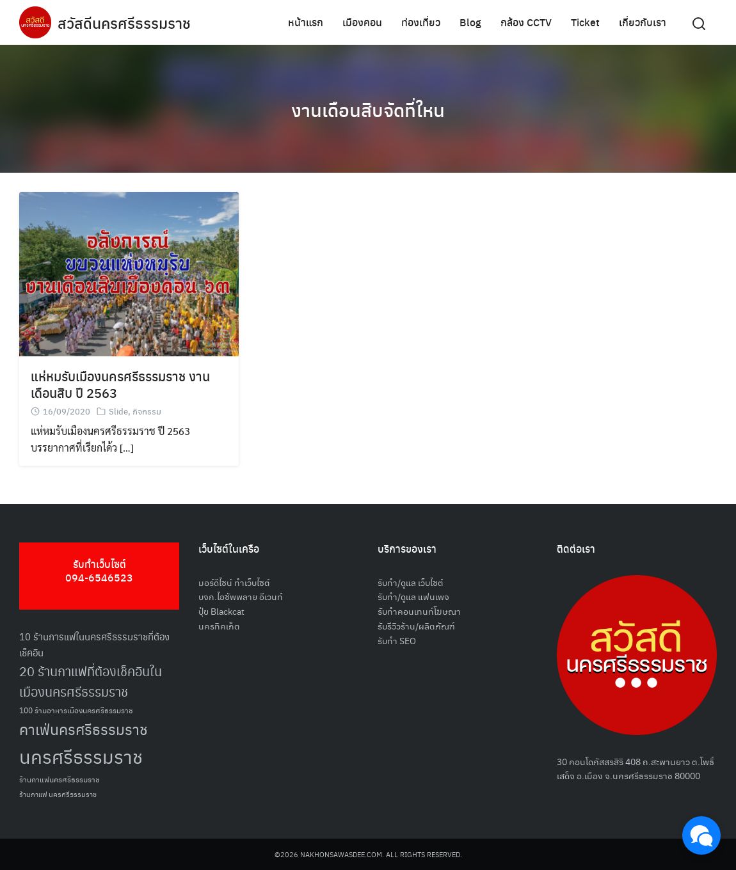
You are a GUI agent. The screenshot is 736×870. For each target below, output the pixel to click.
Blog (470, 22)
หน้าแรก (305, 22)
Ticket (585, 22)
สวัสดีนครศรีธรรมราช (126, 22)
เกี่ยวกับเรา (642, 22)
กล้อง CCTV (526, 22)
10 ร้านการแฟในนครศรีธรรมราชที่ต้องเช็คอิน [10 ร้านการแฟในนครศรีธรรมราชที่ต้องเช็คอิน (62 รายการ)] (94, 644)
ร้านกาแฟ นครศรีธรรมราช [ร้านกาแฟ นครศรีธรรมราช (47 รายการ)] (58, 794)
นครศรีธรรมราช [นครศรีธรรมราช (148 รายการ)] (81, 756)
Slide (118, 411)
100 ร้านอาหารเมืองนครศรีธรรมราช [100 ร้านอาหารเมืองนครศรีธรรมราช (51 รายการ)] (76, 709)
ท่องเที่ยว (420, 22)
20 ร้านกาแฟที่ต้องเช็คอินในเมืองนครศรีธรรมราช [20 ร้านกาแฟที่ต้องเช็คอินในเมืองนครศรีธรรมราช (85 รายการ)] (90, 681)
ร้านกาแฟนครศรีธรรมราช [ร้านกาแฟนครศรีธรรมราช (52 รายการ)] (59, 778)
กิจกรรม (146, 411)
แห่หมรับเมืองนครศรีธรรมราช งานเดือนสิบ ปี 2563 (120, 384)
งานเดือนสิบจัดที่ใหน (368, 108)
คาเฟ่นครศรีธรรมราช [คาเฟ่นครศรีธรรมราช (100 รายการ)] (83, 728)
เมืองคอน (362, 22)
